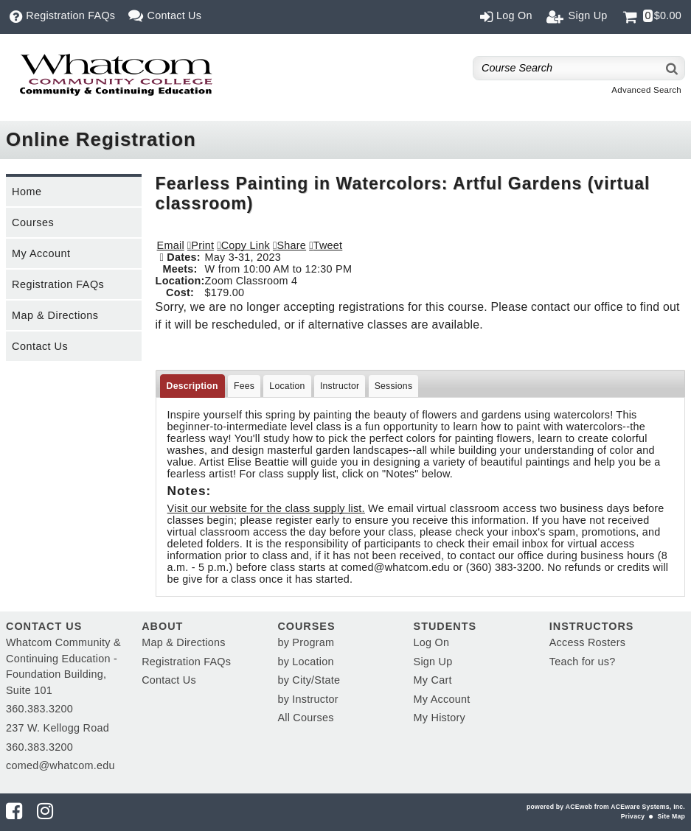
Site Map (671, 816)
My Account (41, 253)
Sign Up (433, 661)
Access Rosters (587, 642)
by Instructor (307, 699)
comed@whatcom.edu (60, 765)
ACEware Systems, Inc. (648, 806)
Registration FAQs (58, 284)
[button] (289, 245)
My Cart (433, 680)
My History (439, 717)
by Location (305, 661)
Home (26, 191)
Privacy (633, 816)
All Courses (305, 717)
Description (192, 386)
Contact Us (40, 346)
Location (287, 386)
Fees (244, 386)
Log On (432, 642)
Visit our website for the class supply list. (266, 508)
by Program (305, 642)
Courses (33, 222)
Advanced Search (646, 89)
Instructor (340, 386)
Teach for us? (582, 661)
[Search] (672, 68)
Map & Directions (55, 315)
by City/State (308, 680)
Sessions (394, 386)
